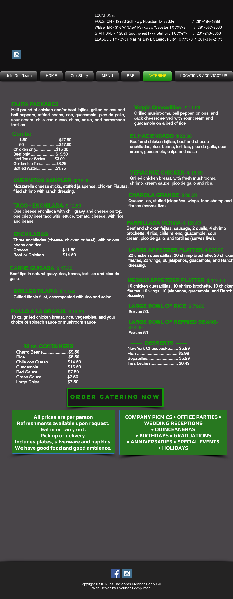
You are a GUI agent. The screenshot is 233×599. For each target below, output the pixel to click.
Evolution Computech (133, 588)
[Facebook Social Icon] (115, 573)
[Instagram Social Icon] (16, 54)
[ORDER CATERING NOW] (115, 397)
